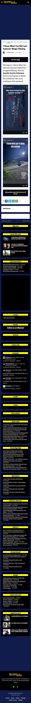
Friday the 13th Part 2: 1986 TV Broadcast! (14, 563)
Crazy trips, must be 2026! (9, 584)
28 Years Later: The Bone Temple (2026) (13, 604)
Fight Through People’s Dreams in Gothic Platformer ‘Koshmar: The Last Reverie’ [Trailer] (13, 456)
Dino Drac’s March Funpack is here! (12, 555)
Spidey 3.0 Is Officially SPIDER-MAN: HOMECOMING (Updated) (19, 630)
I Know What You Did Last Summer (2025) (17, 42)
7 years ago (18, 388)
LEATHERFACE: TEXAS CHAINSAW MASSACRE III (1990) (14, 381)
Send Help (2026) (7, 603)
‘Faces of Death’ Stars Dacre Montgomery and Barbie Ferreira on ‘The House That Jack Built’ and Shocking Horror (15, 429)
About (12, 698)
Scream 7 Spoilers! (8, 599)
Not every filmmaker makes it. (10, 541)
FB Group (23, 698)
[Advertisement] (15, 22)
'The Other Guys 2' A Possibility (19, 623)
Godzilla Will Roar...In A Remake (19, 616)
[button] (2, 2)
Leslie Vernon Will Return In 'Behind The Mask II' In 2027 (18, 238)
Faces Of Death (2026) (9, 598)
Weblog (20, 700)
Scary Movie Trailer (8, 269)
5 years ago (18, 360)
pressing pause (7, 588)
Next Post (26, 221)
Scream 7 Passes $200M (9, 268)
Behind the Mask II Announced (11, 264)
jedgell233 (8, 357)
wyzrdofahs (9, 386)
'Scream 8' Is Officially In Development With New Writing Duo (19, 245)
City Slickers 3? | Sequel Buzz (9, 360)
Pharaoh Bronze (10, 364)
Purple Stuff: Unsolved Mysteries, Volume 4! (14, 556)
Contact (7, 698)
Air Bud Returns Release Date (10, 271)
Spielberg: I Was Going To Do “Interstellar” (13, 489)
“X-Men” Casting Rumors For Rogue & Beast (14, 485)
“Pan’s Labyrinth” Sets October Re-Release (14, 492)
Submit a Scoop (13, 700)
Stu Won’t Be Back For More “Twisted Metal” (14, 482)
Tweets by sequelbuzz (9, 317)
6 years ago (11, 375)
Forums (18, 698)
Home (4, 42)
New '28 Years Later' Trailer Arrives (18, 251)
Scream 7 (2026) (7, 601)
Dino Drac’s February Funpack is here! (12, 560)
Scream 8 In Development (9, 266)
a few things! (6, 586)
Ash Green (8, 370)
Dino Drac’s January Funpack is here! (12, 566)
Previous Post (6, 221)
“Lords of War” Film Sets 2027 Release (13, 479)
